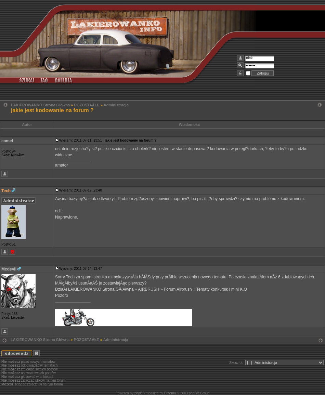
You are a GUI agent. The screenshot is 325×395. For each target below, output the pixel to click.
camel (7, 141)
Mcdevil (8, 269)
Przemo (170, 393)
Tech (6, 190)
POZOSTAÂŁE (87, 105)
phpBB (139, 393)
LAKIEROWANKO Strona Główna (40, 105)
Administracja (116, 105)
